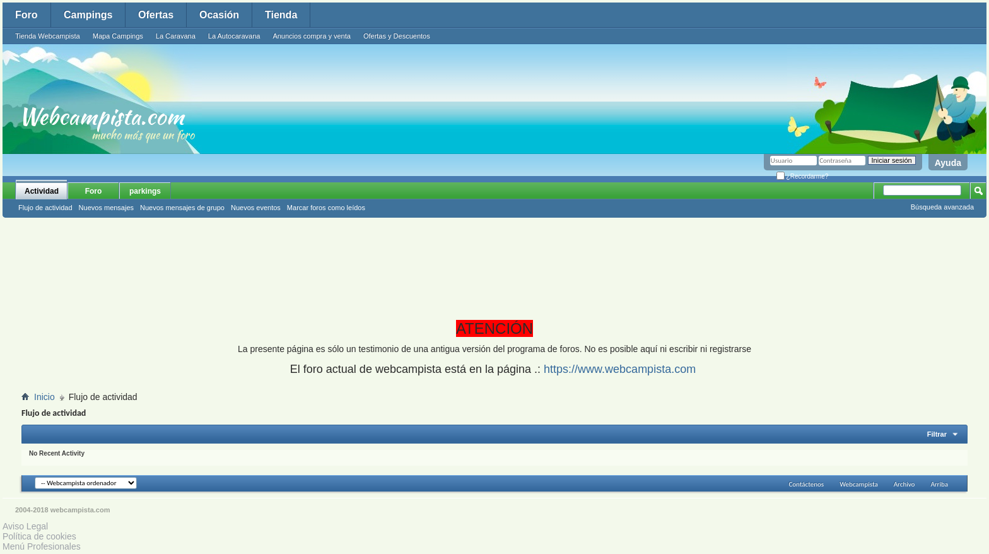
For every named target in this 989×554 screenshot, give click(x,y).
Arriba (939, 484)
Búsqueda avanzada (942, 207)
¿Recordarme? (802, 176)
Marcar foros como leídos (326, 207)
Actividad (42, 191)
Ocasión (219, 14)
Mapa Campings (118, 36)
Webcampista (859, 484)
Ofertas (155, 14)
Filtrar (937, 434)
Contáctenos (806, 484)
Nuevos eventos (256, 207)
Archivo (904, 484)
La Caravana (176, 36)
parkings (145, 191)
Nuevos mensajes (106, 207)
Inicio (44, 397)
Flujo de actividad (45, 207)
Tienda (281, 14)
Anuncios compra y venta (311, 36)
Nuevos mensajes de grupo (182, 207)
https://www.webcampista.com (620, 369)
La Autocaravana (234, 36)
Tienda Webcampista (47, 36)
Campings (88, 14)
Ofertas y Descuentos (396, 36)
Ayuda (948, 163)
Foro (26, 14)
